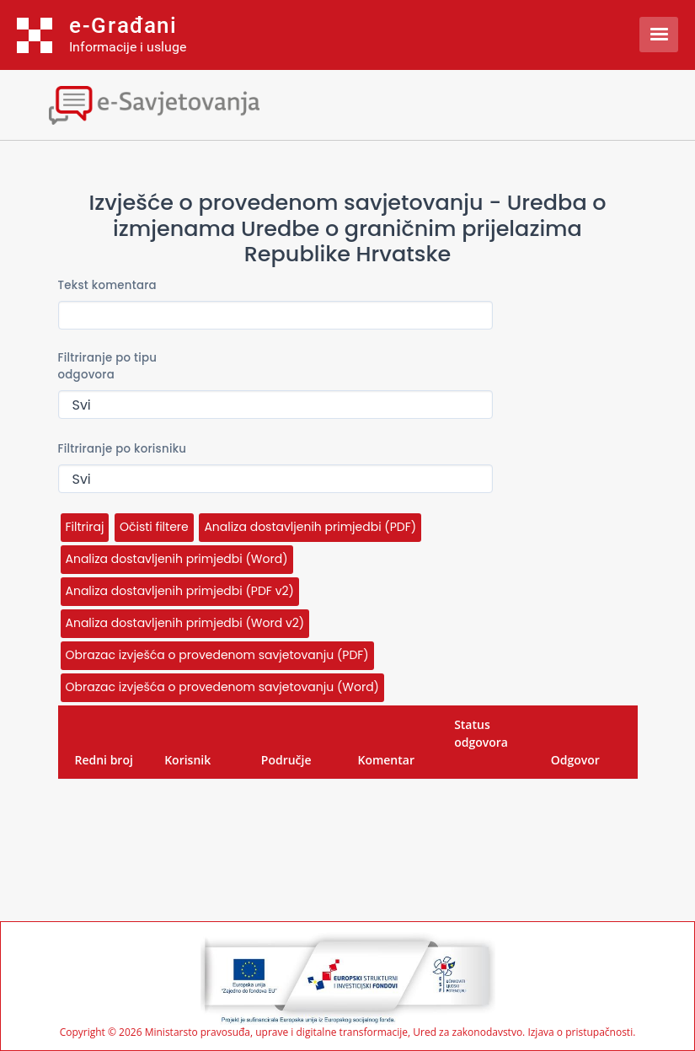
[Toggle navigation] (147, 103)
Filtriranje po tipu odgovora (108, 366)
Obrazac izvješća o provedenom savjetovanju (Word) (222, 686)
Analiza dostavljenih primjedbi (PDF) (310, 526)
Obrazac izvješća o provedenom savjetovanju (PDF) (217, 654)
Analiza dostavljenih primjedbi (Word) (177, 558)
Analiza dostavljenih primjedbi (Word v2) (185, 622)
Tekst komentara (107, 285)
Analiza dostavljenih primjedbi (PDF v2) (180, 590)
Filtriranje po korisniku (122, 449)
